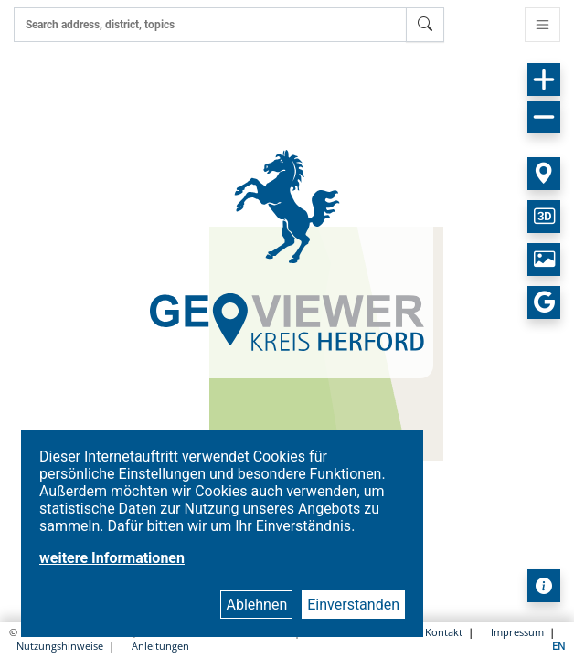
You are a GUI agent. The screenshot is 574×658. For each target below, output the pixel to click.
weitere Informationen (112, 558)
